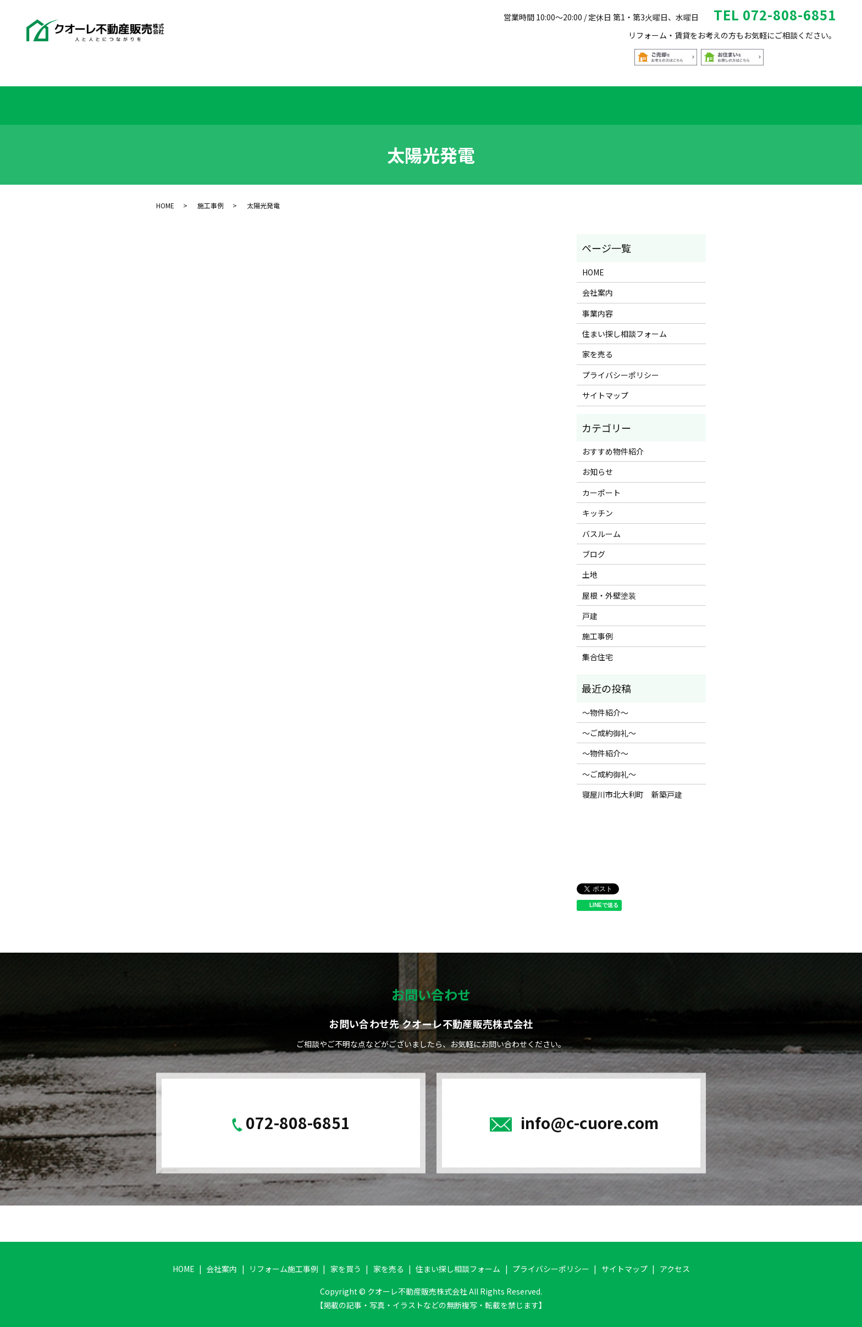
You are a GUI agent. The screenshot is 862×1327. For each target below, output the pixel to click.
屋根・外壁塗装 (609, 588)
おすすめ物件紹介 (443, 101)
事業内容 (597, 306)
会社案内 (221, 101)
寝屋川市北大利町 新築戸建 (632, 787)
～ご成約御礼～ (609, 725)
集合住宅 (597, 649)
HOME (173, 101)
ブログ (593, 546)
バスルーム (601, 526)
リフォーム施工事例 (297, 101)
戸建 (590, 608)
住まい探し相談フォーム (599, 101)
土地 (590, 567)
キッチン (597, 505)
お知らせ (597, 465)
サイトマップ (605, 388)
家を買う (372, 101)
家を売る (514, 101)
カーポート (601, 485)
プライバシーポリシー (620, 367)
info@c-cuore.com (590, 1115)
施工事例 (210, 198)
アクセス (683, 101)
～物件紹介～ (605, 705)
